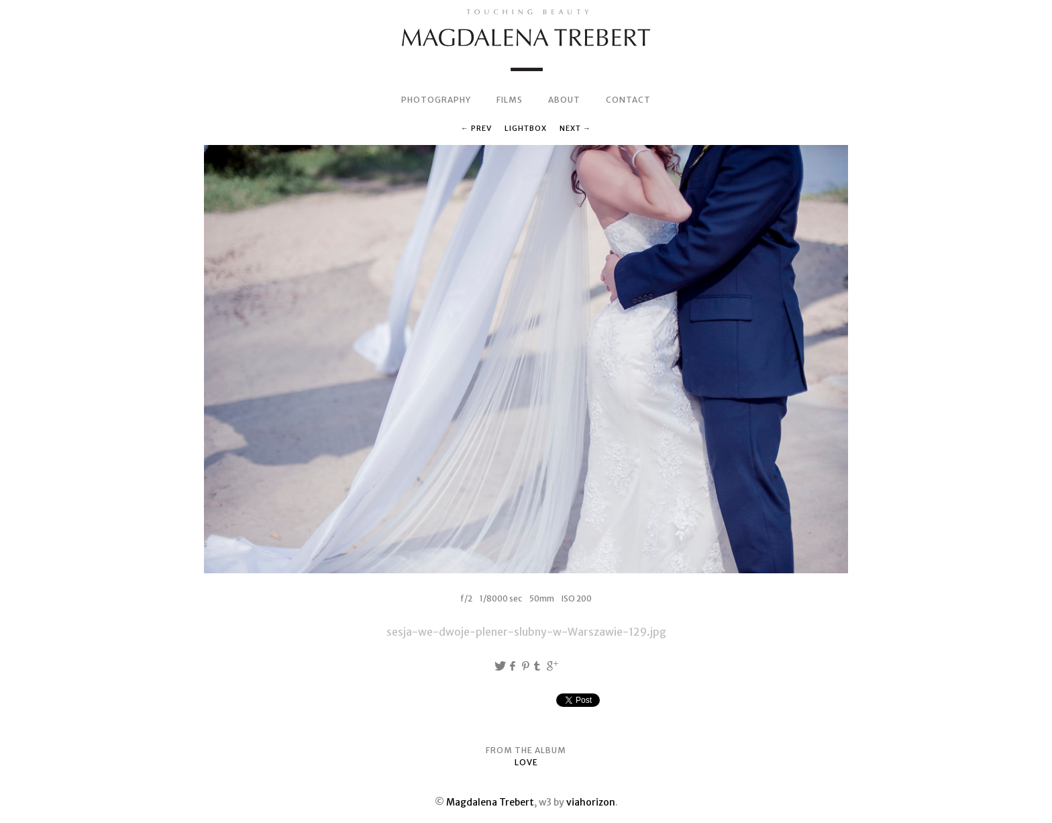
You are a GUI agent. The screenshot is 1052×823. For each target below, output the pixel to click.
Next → (575, 128)
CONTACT (628, 100)
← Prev (476, 128)
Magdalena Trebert (490, 802)
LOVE (526, 762)
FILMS (509, 100)
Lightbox (526, 128)
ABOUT (564, 100)
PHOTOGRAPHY (436, 100)
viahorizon (590, 802)
